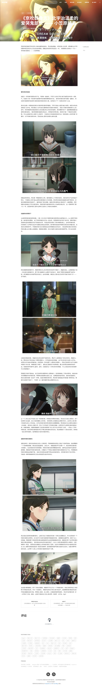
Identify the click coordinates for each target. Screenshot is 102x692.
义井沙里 (65, 651)
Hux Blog (55, 683)
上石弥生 (37, 653)
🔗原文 (23, 28)
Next (64, 603)
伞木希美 (64, 638)
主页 (60, 2)
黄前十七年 (53, 643)
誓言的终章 (38, 645)
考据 (63, 645)
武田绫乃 (72, 648)
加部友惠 (41, 656)
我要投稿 (87, 2)
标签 (66, 2)
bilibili (68, 640)
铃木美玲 (65, 643)
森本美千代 (67, 653)
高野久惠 (74, 653)
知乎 (59, 643)
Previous (34, 603)
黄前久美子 (29, 640)
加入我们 (94, 2)
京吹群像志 (43, 13)
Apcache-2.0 (48, 683)
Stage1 (23, 638)
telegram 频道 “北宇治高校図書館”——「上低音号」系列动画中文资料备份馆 (51, 664)
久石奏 (23, 640)
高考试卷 (72, 2)
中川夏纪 (30, 643)
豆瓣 (59, 651)
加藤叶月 (73, 640)
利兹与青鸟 (30, 648)
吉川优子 (44, 640)
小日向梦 (24, 648)
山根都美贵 (43, 651)
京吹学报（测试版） (26, 664)
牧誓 (55, 653)
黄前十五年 (36, 13)
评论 (84, 50)
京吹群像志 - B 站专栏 (26, 666)
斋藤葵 (58, 638)
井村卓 (23, 656)
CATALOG (86, 46)
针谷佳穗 (43, 653)
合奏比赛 (69, 645)
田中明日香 (37, 640)
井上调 (49, 651)
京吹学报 (4, 2)
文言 (37, 648)
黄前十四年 (24, 645)
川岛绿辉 (24, 643)
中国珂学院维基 (63, 666)
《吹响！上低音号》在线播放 (50, 666)
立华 (62, 648)
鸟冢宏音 (37, 651)
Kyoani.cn (74, 664)
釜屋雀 (70, 651)
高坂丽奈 (50, 645)
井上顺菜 (60, 653)
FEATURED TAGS (25, 634)
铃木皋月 (35, 656)
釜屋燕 (44, 645)
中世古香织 (52, 638)
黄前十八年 (57, 640)
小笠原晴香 (28, 13)
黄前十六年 (37, 638)
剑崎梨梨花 (37, 643)
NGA (48, 643)
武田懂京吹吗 (25, 651)
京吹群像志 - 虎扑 (37, 666)
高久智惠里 (57, 645)
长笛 (55, 651)
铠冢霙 (70, 638)
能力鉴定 (79, 2)
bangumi (49, 653)
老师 (67, 648)
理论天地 (30, 653)
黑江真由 (24, 653)
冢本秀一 (31, 645)
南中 (70, 643)
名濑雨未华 (56, 648)
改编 (31, 651)
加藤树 (28, 656)
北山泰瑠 (50, 640)
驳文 (43, 643)
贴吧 (75, 638)
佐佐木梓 (49, 648)
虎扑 (23, 13)
